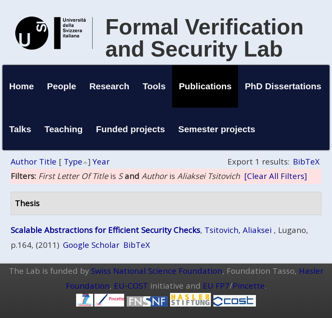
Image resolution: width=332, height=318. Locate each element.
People (62, 86)
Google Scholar (91, 244)
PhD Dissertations (283, 86)
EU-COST (131, 285)
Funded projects (130, 129)
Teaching (63, 129)
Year (101, 161)
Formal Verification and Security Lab (204, 37)
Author (24, 161)
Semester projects (216, 129)
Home (21, 86)
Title (48, 161)
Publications (205, 86)
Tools (153, 86)
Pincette (249, 285)
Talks (20, 129)
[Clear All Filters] (275, 175)
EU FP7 (216, 285)
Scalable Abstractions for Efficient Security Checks (105, 229)
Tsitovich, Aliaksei (238, 229)
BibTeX (306, 161)
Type (73, 161)
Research (109, 86)
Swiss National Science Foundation (156, 270)
